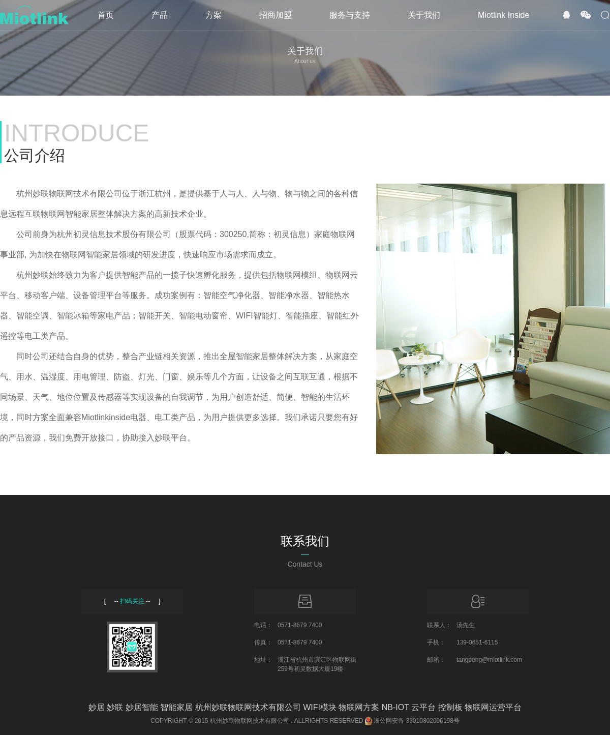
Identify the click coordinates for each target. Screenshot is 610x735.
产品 (159, 15)
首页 (106, 15)
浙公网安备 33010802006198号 (417, 720)
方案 (213, 15)
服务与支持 (349, 15)
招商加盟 (275, 15)
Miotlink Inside (503, 15)
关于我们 (424, 15)
